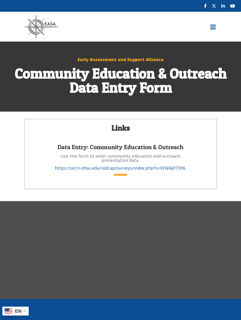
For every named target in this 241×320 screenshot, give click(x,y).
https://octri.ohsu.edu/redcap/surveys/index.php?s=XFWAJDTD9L (120, 168)
